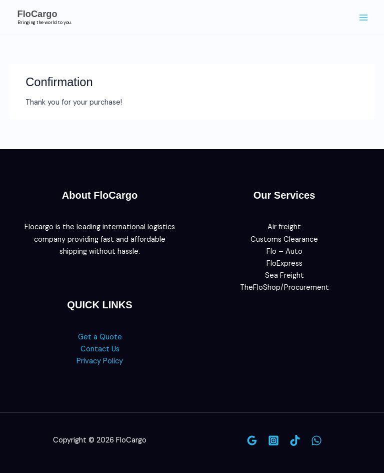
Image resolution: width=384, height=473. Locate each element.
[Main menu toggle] (363, 17)
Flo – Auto (284, 251)
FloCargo (38, 14)
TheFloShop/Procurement (284, 287)
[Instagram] (273, 440)
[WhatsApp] (316, 440)
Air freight (284, 227)
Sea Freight (284, 275)
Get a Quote (100, 337)
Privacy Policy (99, 361)
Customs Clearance (284, 239)
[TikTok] (295, 440)
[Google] (252, 440)
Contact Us (100, 349)
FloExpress (284, 263)
